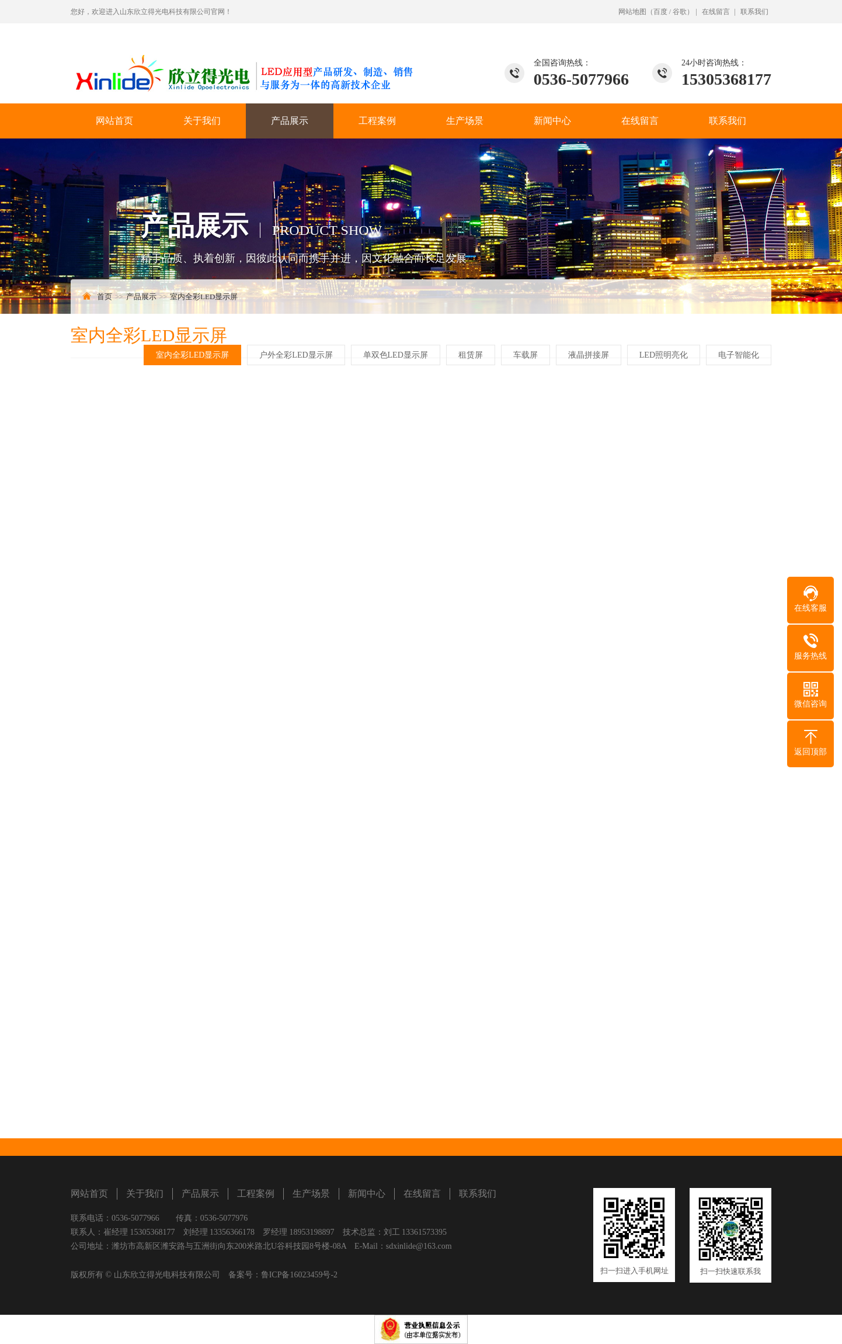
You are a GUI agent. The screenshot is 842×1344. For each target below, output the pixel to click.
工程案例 (377, 121)
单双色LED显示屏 (396, 355)
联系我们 (754, 12)
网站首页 (114, 121)
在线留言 (716, 12)
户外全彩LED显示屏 (296, 355)
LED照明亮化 (664, 355)
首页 (104, 296)
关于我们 (202, 121)
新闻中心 (552, 121)
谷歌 (680, 12)
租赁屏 (471, 355)
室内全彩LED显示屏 (204, 296)
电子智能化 (739, 355)
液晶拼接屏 (589, 355)
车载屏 (526, 355)
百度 (660, 12)
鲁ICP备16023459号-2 (299, 1274)
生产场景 (464, 121)
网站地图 (632, 12)
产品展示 (289, 121)
